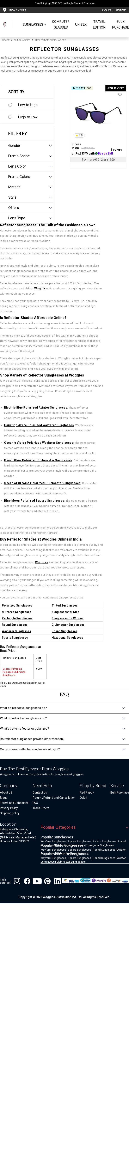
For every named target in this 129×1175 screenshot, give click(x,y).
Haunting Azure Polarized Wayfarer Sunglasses (39, 425)
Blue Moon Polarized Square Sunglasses (34, 500)
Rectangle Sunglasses (17, 618)
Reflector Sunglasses (50, 40)
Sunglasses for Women (68, 618)
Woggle (39, 288)
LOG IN (106, 9)
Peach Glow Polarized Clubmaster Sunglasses (38, 460)
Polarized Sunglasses (17, 605)
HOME (6, 40)
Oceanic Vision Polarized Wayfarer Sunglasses (38, 442)
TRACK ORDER (17, 9)
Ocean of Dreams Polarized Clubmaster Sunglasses (42, 483)
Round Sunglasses (14, 624)
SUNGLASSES (33, 24)
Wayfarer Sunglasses (16, 631)
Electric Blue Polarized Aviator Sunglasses (35, 407)
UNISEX (81, 24)
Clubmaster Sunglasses (68, 624)
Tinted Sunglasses (65, 605)
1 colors (116, 149)
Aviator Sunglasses (104, 841)
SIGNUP (121, 9)
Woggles (41, 562)
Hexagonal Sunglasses (67, 637)
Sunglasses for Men (65, 612)
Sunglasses (22, 40)
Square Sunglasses (79, 841)
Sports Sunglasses (15, 637)
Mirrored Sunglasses (16, 612)
